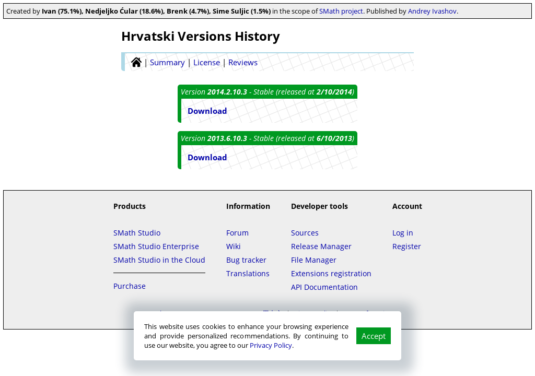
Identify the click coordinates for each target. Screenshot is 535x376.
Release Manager (321, 246)
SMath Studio (136, 233)
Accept (374, 336)
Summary (167, 62)
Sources (305, 233)
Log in (402, 233)
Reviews (243, 62)
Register (406, 246)
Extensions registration (331, 273)
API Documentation (324, 287)
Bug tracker (246, 260)
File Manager (313, 260)
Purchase (129, 286)
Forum (237, 233)
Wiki (233, 246)
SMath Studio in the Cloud (159, 260)
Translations (248, 273)
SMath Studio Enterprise (156, 246)
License (206, 62)
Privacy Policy (271, 345)
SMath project (341, 11)
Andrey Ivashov (432, 11)
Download (207, 110)
